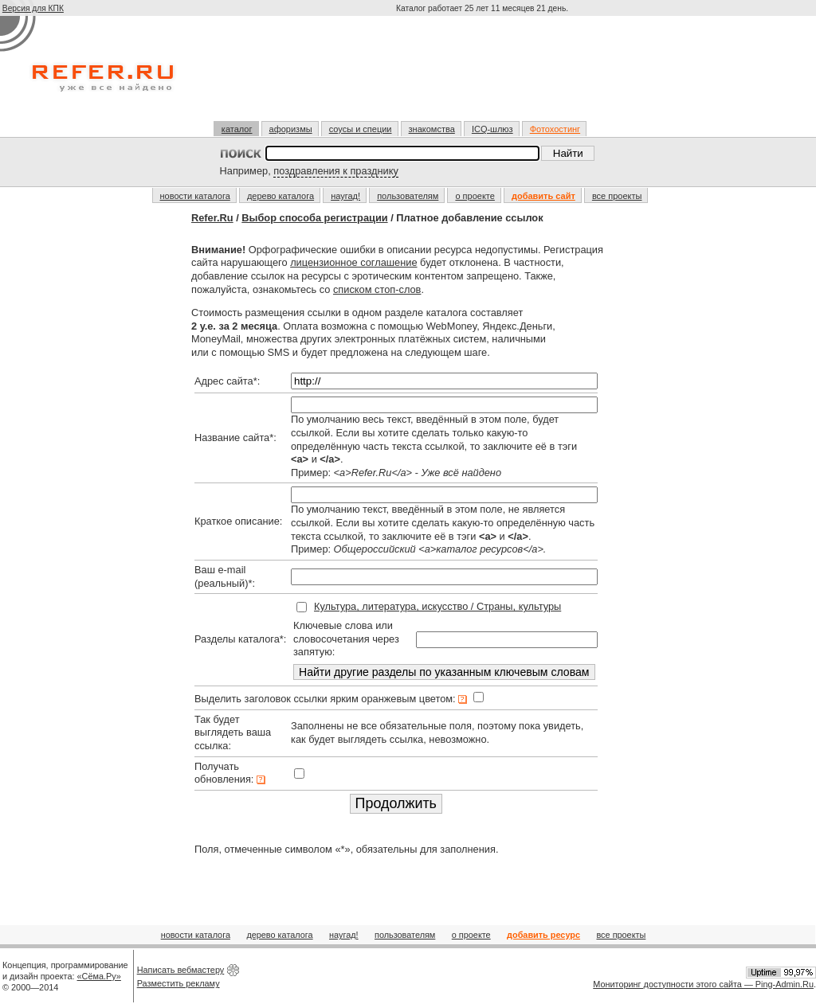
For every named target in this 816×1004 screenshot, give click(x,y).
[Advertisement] (484, 75)
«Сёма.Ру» (99, 976)
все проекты (617, 196)
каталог (237, 129)
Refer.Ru (212, 218)
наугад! (345, 196)
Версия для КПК (33, 8)
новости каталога (195, 196)
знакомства (432, 129)
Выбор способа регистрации (314, 218)
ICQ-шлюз (492, 129)
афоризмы (290, 129)
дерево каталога (280, 196)
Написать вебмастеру (181, 970)
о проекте (474, 196)
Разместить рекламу (178, 983)
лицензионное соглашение (353, 262)
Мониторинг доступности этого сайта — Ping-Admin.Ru (703, 984)
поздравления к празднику (335, 171)
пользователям (407, 196)
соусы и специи (360, 129)
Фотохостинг (555, 129)
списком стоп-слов (377, 289)
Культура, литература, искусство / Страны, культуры (437, 606)
